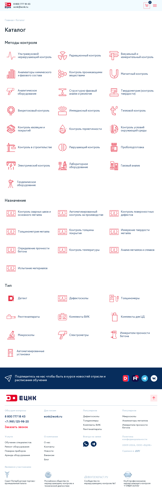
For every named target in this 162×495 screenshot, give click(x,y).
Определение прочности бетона (34, 253)
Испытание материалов (33, 270)
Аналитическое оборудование (28, 94)
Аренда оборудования (17, 458)
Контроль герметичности (85, 130)
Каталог (21, 20)
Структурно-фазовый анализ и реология (83, 94)
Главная (9, 20)
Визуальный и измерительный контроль (137, 55)
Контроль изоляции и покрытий (31, 131)
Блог (46, 462)
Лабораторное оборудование (78, 167)
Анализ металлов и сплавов (133, 253)
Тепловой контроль (133, 112)
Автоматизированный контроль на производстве (83, 215)
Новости (48, 453)
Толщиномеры (130, 300)
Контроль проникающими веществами (86, 75)
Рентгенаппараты (29, 319)
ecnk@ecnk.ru (20, 7)
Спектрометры (79, 337)
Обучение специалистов (18, 445)
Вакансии (49, 458)
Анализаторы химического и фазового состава (34, 75)
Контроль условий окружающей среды (134, 131)
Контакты (49, 449)
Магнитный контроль (135, 74)
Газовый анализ (131, 167)
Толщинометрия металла (34, 234)
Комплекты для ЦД (133, 319)
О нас (47, 445)
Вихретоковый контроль (34, 112)
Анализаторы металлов (135, 423)
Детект (23, 300)
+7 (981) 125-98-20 (18, 424)
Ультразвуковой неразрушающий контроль (29, 56)
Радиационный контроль (85, 55)
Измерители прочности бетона (135, 337)
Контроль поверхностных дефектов (137, 215)
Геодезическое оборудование (27, 185)
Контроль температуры (84, 252)
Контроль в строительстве (27, 149)
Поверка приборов (15, 453)
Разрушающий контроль (85, 149)
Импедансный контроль (84, 112)
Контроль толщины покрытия (81, 234)
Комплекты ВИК (79, 319)
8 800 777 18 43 (21, 4)
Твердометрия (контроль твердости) (137, 94)
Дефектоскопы (79, 300)
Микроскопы (26, 337)
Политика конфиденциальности (134, 440)
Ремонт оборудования (17, 449)
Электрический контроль (34, 167)
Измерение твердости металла (135, 234)
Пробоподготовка (133, 149)
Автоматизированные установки (30, 355)
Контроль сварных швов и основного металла (35, 215)
